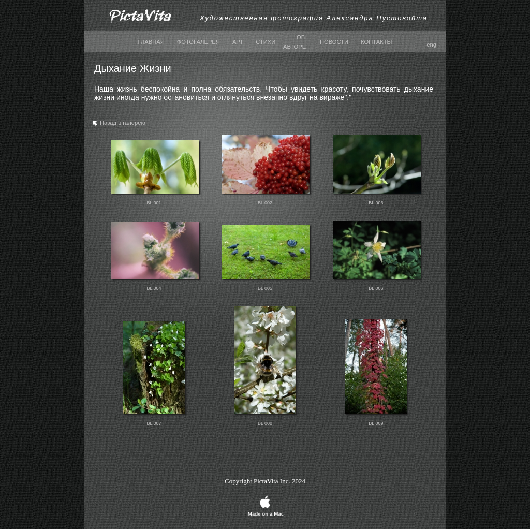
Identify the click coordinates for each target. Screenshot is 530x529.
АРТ (237, 42)
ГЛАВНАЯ (151, 42)
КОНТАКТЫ (376, 42)
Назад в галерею (117, 125)
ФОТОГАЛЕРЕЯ (198, 42)
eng (431, 44)
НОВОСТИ (334, 42)
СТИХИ (265, 42)
